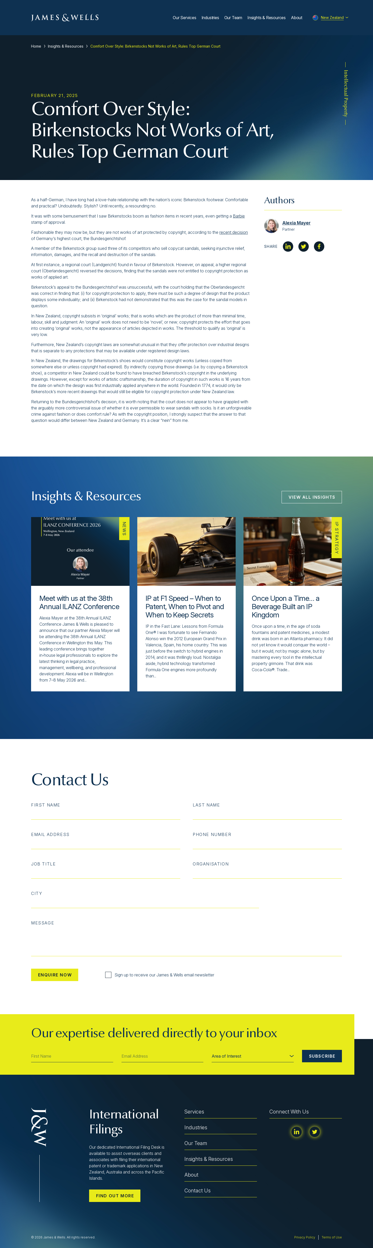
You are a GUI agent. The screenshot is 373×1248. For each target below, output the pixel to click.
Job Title (43, 864)
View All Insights (312, 497)
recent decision (233, 232)
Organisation (211, 864)
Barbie (239, 216)
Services (194, 1112)
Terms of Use (332, 1237)
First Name (45, 805)
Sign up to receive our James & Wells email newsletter (159, 975)
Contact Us (197, 1190)
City (36, 893)
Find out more (115, 1195)
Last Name (206, 805)
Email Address (50, 834)
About (296, 17)
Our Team (233, 17)
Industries (210, 17)
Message (42, 923)
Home (36, 46)
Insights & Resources (266, 17)
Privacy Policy (304, 1237)
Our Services (184, 17)
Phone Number (212, 834)
